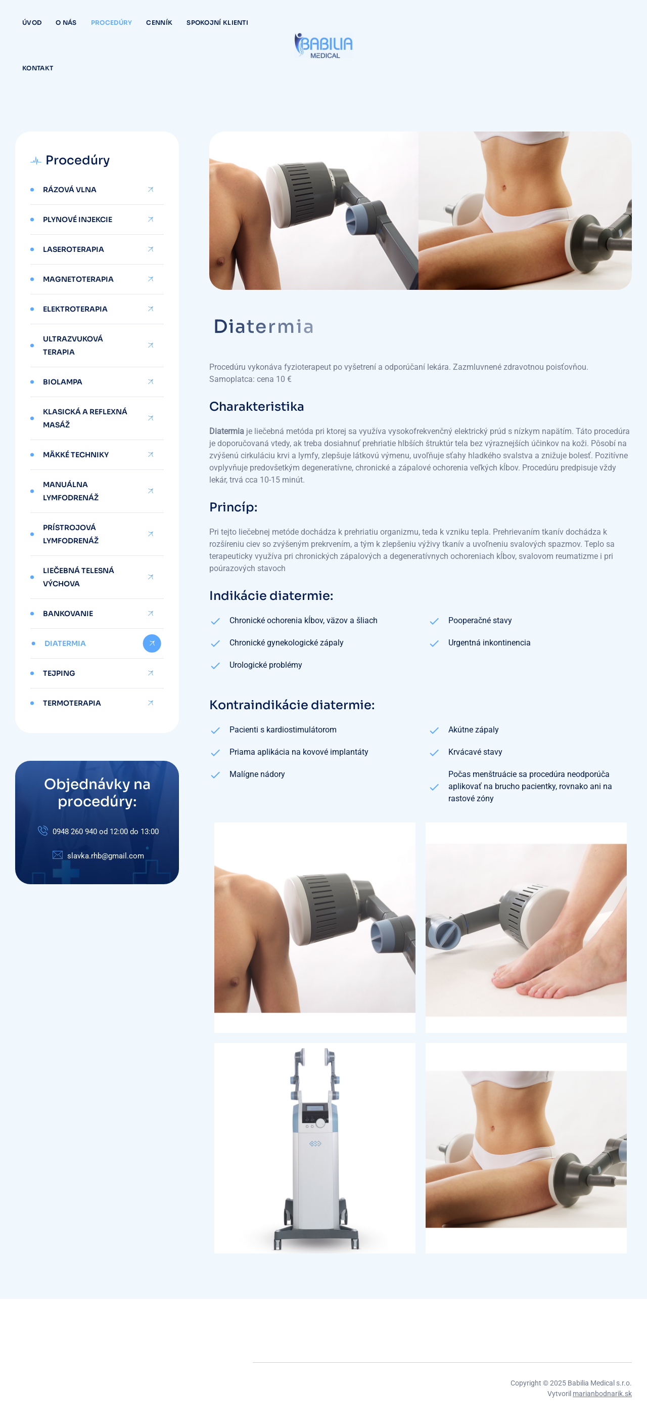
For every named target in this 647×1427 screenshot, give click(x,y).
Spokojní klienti (217, 22)
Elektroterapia (75, 309)
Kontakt (37, 68)
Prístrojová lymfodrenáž (71, 534)
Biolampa (62, 381)
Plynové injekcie (77, 219)
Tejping (59, 673)
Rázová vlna (70, 189)
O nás (66, 22)
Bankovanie (68, 613)
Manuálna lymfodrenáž (71, 491)
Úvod (31, 22)
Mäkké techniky (76, 454)
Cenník (159, 22)
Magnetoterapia (78, 279)
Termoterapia (72, 703)
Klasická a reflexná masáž (85, 418)
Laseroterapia (73, 249)
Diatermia (65, 643)
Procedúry (111, 22)
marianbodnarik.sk (602, 1394)
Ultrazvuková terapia (73, 345)
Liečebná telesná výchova (78, 577)
